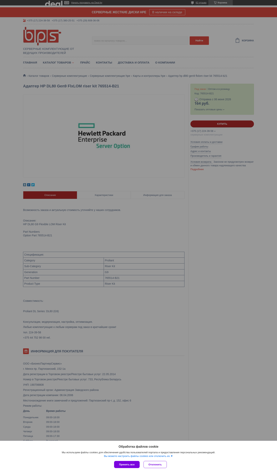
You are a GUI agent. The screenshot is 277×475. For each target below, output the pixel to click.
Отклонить (155, 464)
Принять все (127, 464)
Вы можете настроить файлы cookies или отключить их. (137, 456)
